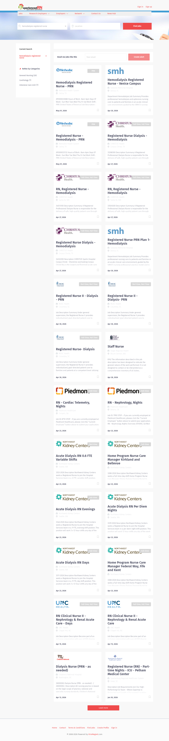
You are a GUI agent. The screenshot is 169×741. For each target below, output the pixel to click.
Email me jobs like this (67, 57)
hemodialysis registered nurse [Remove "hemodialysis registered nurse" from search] (29, 57)
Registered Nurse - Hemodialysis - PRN (70, 137)
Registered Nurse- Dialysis (75, 349)
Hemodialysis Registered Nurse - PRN (74, 84)
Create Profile (103, 728)
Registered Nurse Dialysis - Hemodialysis (127, 137)
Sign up (149, 7)
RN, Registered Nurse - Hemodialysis (72, 191)
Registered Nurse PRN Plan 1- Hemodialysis (129, 241)
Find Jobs (137, 26)
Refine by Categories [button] (31, 69)
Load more (103, 708)
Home (54, 728)
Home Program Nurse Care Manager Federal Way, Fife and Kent (127, 566)
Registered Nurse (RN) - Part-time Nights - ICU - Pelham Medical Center (129, 670)
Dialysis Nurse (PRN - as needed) (73, 668)
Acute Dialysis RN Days (72, 562)
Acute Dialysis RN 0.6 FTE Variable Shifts (74, 457)
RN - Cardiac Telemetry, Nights (73, 404)
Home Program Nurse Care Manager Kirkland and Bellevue (127, 459)
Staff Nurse (116, 346)
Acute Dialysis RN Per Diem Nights (127, 508)
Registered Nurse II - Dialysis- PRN (123, 297)
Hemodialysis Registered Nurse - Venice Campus (126, 81)
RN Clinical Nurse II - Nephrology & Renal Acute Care (127, 619)
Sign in (140, 7)
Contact (62, 728)
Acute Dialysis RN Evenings (75, 509)
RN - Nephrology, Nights (125, 402)
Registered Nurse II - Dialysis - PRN (77, 297)
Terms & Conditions (76, 728)
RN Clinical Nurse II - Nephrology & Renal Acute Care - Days (75, 619)
